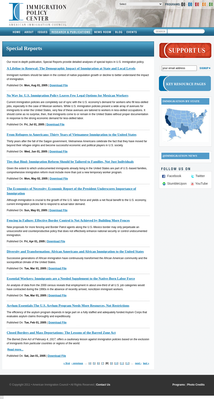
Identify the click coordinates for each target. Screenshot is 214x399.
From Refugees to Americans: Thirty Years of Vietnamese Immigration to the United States (71, 134)
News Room (102, 31)
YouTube (201, 183)
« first (67, 363)
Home (17, 31)
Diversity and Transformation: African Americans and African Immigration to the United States (75, 251)
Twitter (200, 176)
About (29, 31)
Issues (43, 31)
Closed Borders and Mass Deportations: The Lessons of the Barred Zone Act (61, 332)
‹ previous (77, 363)
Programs (179, 384)
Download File (59, 85)
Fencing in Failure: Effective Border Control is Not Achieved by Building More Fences (68, 220)
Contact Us (103, 384)
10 (116, 363)
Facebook (174, 176)
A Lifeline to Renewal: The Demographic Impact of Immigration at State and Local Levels (71, 68)
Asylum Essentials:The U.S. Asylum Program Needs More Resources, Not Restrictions (68, 305)
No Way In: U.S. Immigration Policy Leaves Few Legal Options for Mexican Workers (67, 95)
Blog (119, 31)
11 (122, 363)
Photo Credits (196, 384)
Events (132, 31)
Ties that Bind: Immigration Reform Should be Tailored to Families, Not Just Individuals (70, 161)
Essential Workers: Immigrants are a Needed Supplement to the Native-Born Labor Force (71, 278)
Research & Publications (71, 31)
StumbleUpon (177, 183)
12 (127, 363)
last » (146, 363)
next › (138, 363)
